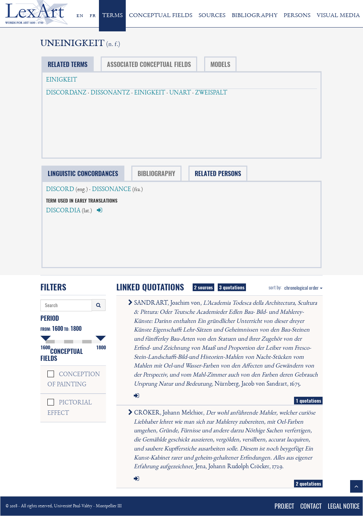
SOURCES (212, 16)
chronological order (303, 287)
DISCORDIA (63, 211)
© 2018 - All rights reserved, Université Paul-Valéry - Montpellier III (64, 506)
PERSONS (297, 16)
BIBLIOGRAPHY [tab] (156, 173)
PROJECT (284, 506)
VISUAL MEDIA (338, 16)
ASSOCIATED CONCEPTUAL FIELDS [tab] (149, 64)
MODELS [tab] (220, 64)
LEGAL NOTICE (344, 506)
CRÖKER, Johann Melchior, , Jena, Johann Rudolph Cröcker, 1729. (223, 440)
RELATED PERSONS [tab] (218, 173)
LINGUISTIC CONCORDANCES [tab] (83, 173)
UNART (180, 93)
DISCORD (60, 190)
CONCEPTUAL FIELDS (160, 16)
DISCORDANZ (66, 93)
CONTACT (311, 506)
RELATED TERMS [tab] (67, 64)
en (79, 16)
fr (93, 16)
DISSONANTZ (110, 93)
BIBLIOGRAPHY (254, 16)
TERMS (112, 16)
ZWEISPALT (211, 93)
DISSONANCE (111, 190)
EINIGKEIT (61, 80)
